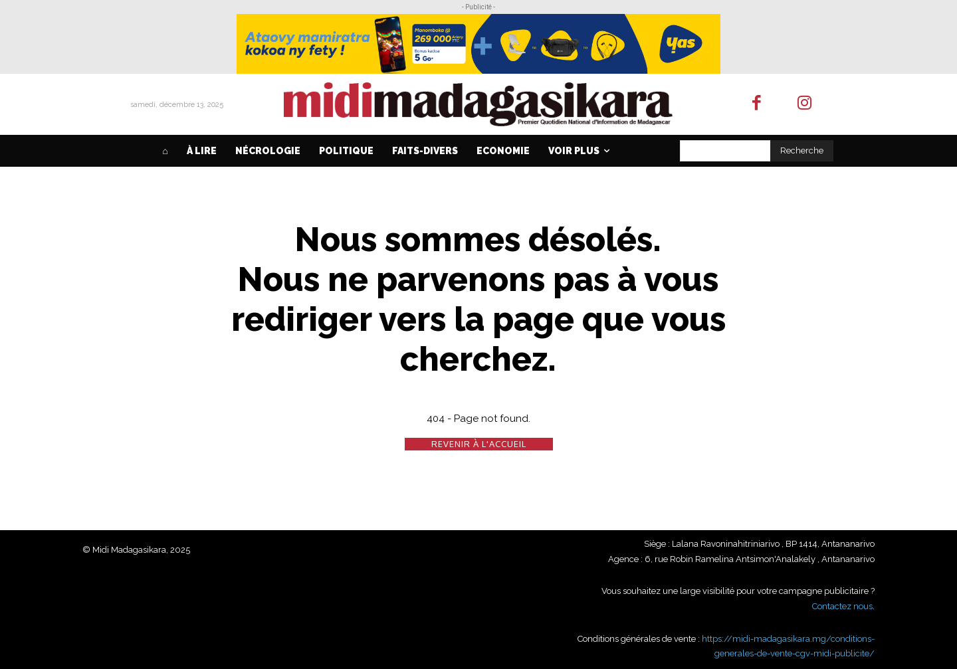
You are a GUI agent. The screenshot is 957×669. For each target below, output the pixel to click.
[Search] (801, 150)
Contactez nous (842, 606)
